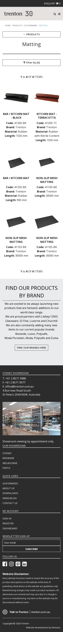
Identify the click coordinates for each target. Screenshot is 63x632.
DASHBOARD (10, 528)
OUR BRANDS (10, 483)
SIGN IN (7, 518)
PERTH (6, 468)
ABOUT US (8, 488)
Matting (43, 25)
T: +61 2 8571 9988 (14, 378)
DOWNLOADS (10, 493)
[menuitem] (31, 453)
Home (7, 26)
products (17, 26)
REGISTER (8, 523)
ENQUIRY (52, 3)
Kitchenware (30, 26)
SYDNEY (7, 453)
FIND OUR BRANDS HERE (31, 347)
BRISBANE (8, 458)
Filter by (31, 63)
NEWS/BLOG (10, 498)
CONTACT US (10, 503)
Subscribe (31, 549)
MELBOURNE (10, 463)
